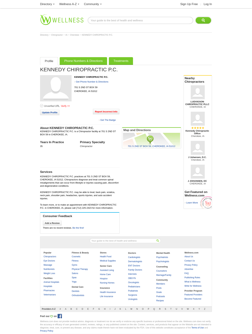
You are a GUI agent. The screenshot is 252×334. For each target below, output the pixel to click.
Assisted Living (107, 270)
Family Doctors (135, 270)
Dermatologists (135, 261)
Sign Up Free (189, 4)
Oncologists (133, 282)
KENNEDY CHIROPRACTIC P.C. (97, 35)
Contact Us (189, 261)
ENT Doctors (134, 265)
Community (91, 4)
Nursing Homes (107, 283)
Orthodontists (78, 295)
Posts (159, 288)
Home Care (105, 274)
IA (66, 35)
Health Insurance (108, 292)
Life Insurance (106, 296)
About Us (188, 256)
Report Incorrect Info (106, 111)
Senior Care (106, 266)
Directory (46, 4)
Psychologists (162, 261)
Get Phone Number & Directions (92, 81)
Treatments (120, 61)
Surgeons (132, 295)
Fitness (75, 261)
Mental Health (163, 253)
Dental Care (77, 287)
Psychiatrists (162, 257)
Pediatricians (134, 286)
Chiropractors (50, 256)
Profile (49, 61)
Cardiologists (134, 257)
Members (160, 284)
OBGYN (132, 278)
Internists (132, 274)
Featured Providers (193, 294)
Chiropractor (57, 35)
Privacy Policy (191, 265)
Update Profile (49, 112)
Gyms (74, 265)
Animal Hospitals (51, 282)
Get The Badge (108, 120)
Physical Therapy (80, 269)
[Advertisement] (103, 46)
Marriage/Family (163, 275)
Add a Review (52, 223)
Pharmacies (49, 290)
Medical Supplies (108, 261)
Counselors (161, 271)
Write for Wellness (192, 286)
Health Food (105, 256)
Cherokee (75, 35)
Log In (208, 4)
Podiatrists (133, 291)
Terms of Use (197, 327)
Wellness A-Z (68, 4)
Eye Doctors (49, 261)
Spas (74, 277)
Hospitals (48, 286)
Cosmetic (76, 256)
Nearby (198, 80)
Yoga (74, 282)
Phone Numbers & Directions (83, 61)
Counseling (162, 266)
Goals (159, 292)
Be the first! (78, 228)
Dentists (75, 291)
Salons (75, 273)
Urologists (132, 299)
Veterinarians (50, 294)
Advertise (188, 269)
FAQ (186, 273)
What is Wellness (192, 282)
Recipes (160, 300)
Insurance (105, 288)
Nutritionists (49, 269)
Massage (48, 265)
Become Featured (192, 299)
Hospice (103, 278)
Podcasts (160, 296)
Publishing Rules (192, 277)
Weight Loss (49, 273)
